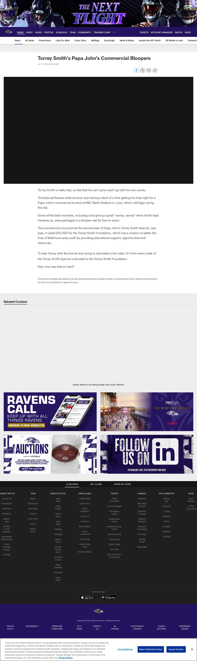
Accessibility (32, 574)
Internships (6, 506)
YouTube (166, 533)
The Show (85, 518)
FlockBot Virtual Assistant (6, 526)
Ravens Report (85, 523)
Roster (33, 495)
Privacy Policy (10, 575)
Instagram (166, 523)
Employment (6, 500)
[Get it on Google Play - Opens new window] (108, 547)
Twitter (166, 518)
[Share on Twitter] (142, 72)
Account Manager (114, 503)
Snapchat (167, 528)
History (33, 521)
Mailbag (58, 526)
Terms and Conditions (57, 575)
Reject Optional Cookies (150, 649)
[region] (98, 649)
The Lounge (85, 536)
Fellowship (6, 510)
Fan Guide (142, 531)
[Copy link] (155, 70)
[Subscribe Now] (50, 408)
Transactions (33, 500)
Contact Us (6, 495)
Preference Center (185, 575)
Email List (167, 503)
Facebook (167, 513)
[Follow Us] (146, 451)
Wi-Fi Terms (79, 575)
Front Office (33, 516)
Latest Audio (85, 500)
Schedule (142, 495)
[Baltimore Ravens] (98, 559)
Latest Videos (84, 495)
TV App (166, 508)
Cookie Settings (161, 575)
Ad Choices (115, 575)
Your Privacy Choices (137, 575)
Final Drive (85, 513)
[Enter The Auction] (50, 451)
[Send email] (148, 72)
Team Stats (33, 506)
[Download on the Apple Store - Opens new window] (87, 545)
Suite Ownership (114, 531)
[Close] (192, 649)
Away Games (114, 536)
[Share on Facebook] (136, 72)
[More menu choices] (114, 32)
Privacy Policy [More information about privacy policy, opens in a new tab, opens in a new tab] (66, 658)
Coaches (33, 510)
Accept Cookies (176, 649)
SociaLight (58, 531)
